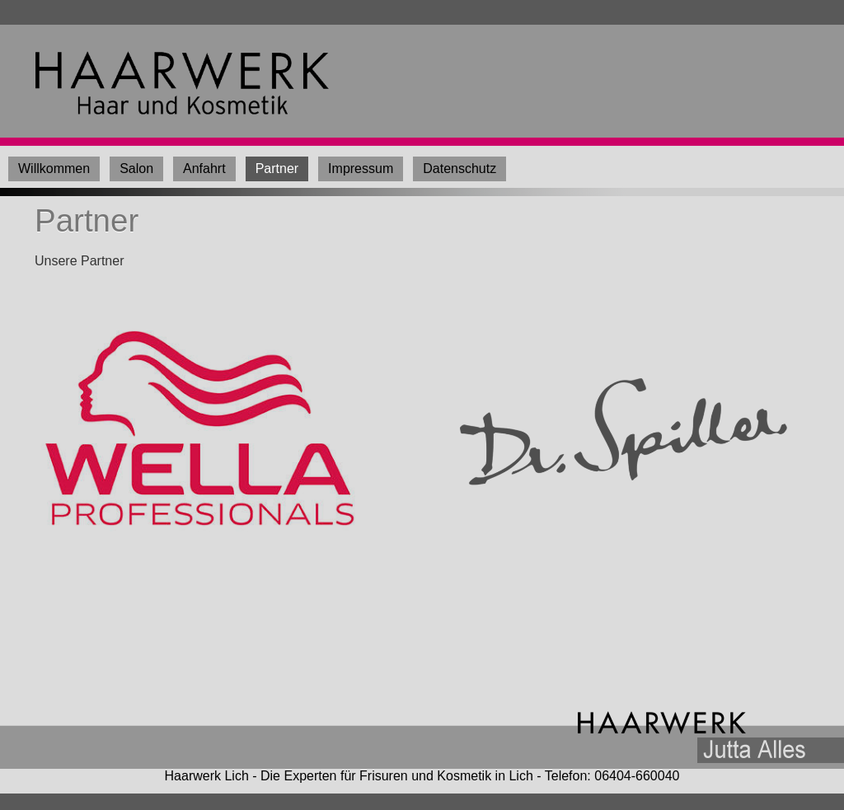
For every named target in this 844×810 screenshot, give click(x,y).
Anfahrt (204, 169)
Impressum (360, 169)
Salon (136, 169)
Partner (277, 169)
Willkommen (54, 169)
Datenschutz (459, 169)
